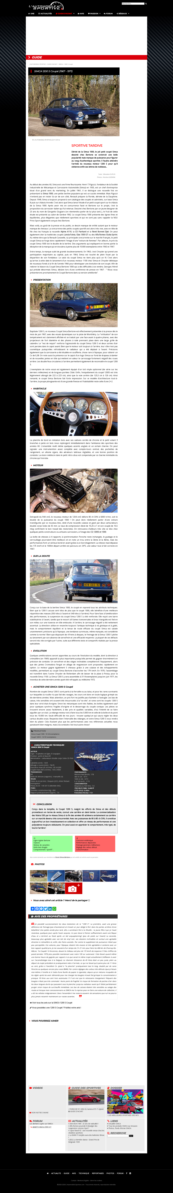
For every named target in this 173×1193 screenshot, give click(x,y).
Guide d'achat (64, 14)
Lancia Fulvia (69, 234)
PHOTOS (110, 1173)
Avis (81, 14)
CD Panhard (80, 231)
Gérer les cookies (96, 1181)
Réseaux (122, 14)
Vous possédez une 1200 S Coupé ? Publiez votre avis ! (56, 1007)
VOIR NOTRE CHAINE (38, 1112)
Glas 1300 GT (82, 234)
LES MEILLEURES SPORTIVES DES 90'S (125, 1114)
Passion (93, 14)
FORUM (120, 1173)
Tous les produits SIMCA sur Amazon (122, 1126)
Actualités (45, 14)
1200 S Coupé (68, 64)
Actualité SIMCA (114, 1124)
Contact (73, 1181)
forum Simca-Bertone (62, 857)
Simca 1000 (48, 193)
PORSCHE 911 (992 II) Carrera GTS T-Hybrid (86, 1108)
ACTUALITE (56, 1173)
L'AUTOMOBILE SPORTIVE (37, 64)
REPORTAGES (98, 1173)
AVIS (74, 1173)
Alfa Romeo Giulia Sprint (106, 234)
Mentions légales (83, 1181)
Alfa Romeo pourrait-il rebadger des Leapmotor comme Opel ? (82, 1127)
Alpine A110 (66, 231)
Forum (108, 14)
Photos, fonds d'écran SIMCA (119, 1128)
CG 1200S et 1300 (98, 532)
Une (31, 14)
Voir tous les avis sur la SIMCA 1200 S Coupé (52, 1002)
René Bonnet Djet (100, 231)
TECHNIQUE (84, 1173)
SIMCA (61, 64)
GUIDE (66, 1173)
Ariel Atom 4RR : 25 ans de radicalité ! (83, 1124)
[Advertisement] (86, 36)
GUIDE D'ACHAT (52, 64)
